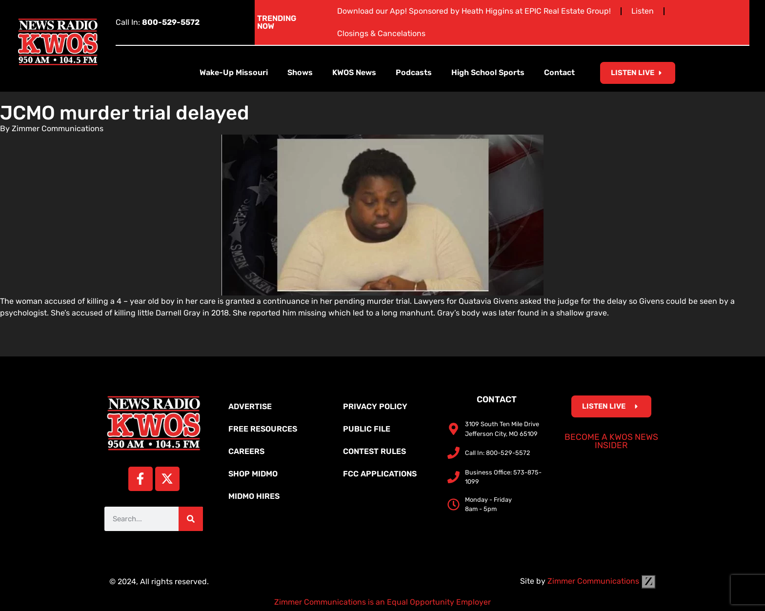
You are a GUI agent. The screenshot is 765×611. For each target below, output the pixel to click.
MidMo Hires (254, 496)
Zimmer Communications (601, 581)
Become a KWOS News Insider (611, 441)
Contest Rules (374, 451)
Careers (246, 451)
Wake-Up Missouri (234, 72)
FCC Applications (380, 473)
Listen (642, 11)
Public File (366, 429)
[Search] (191, 519)
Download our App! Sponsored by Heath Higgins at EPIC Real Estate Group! (474, 11)
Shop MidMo (253, 473)
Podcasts (414, 72)
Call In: (158, 22)
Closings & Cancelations (381, 33)
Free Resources (262, 429)
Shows (300, 72)
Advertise (250, 406)
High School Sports (487, 72)
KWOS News (354, 72)
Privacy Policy (375, 406)
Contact (559, 72)
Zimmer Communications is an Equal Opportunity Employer (382, 602)
